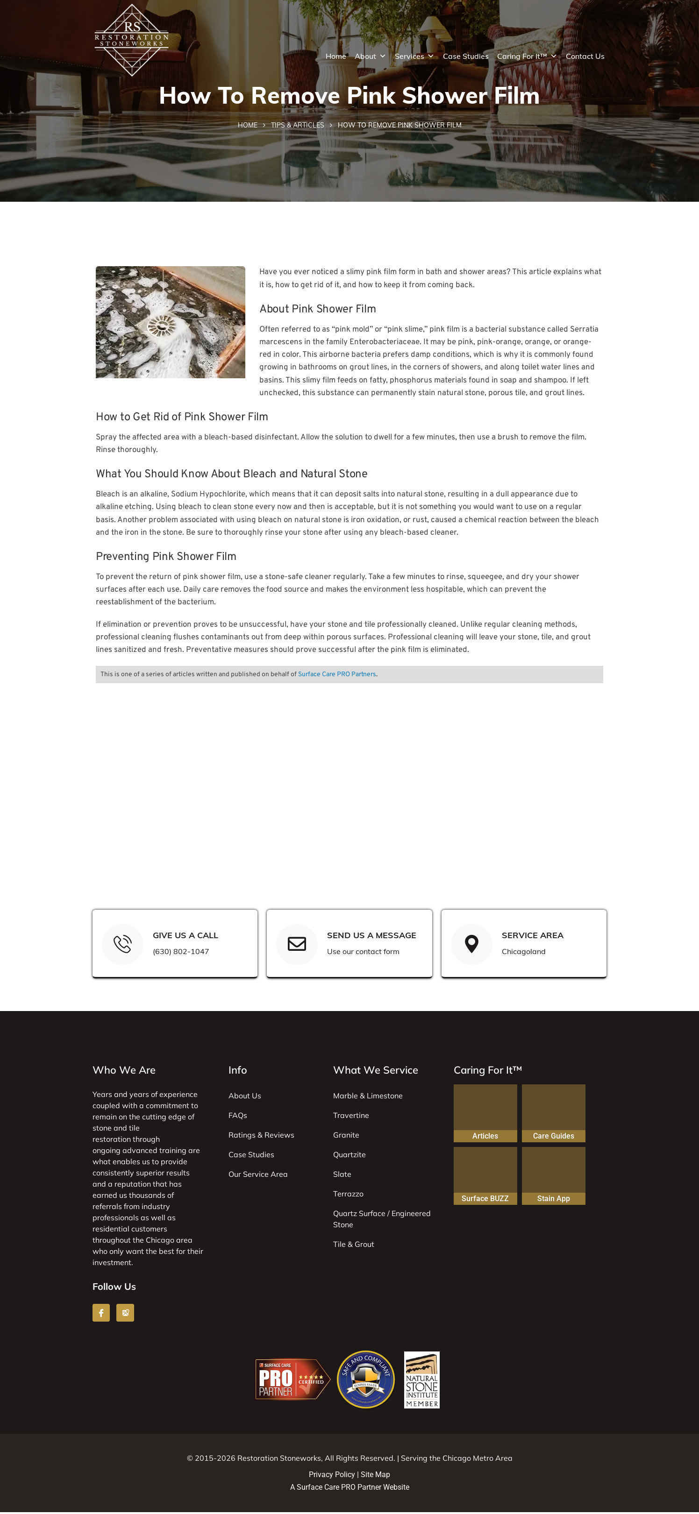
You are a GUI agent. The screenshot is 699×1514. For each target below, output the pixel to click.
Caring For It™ (527, 56)
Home (336, 56)
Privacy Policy (332, 1476)
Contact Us (585, 56)
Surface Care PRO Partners (337, 675)
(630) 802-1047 (181, 952)
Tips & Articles (297, 126)
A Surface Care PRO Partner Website (349, 1489)
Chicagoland (524, 952)
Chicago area (169, 1241)
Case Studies (466, 56)
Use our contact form (364, 952)
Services (415, 56)
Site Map (375, 1476)
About (370, 56)
